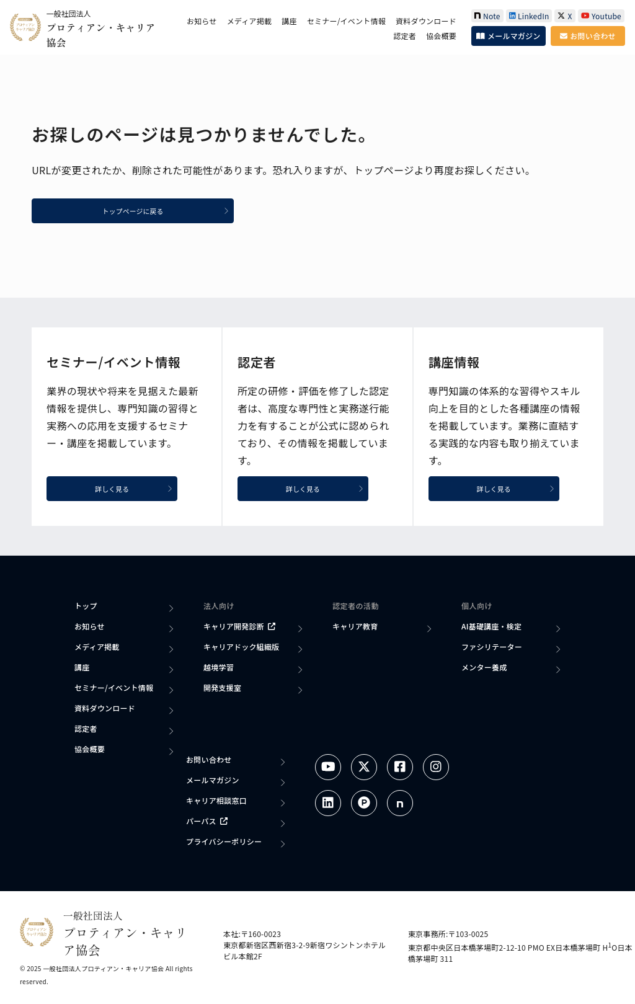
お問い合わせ (587, 35)
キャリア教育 (355, 628)
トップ (85, 607)
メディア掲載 (249, 21)
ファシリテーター (491, 648)
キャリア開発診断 (239, 628)
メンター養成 (484, 669)
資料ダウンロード (426, 21)
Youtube (601, 16)
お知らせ (202, 21)
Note (487, 16)
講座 (289, 21)
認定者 (404, 35)
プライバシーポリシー (224, 843)
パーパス (207, 822)
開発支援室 (222, 689)
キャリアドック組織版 (241, 648)
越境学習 (218, 669)
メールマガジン (508, 35)
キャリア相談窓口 (216, 802)
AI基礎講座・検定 (491, 628)
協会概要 (441, 35)
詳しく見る (143, 489)
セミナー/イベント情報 (346, 21)
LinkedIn (529, 16)
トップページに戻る (180, 212)
